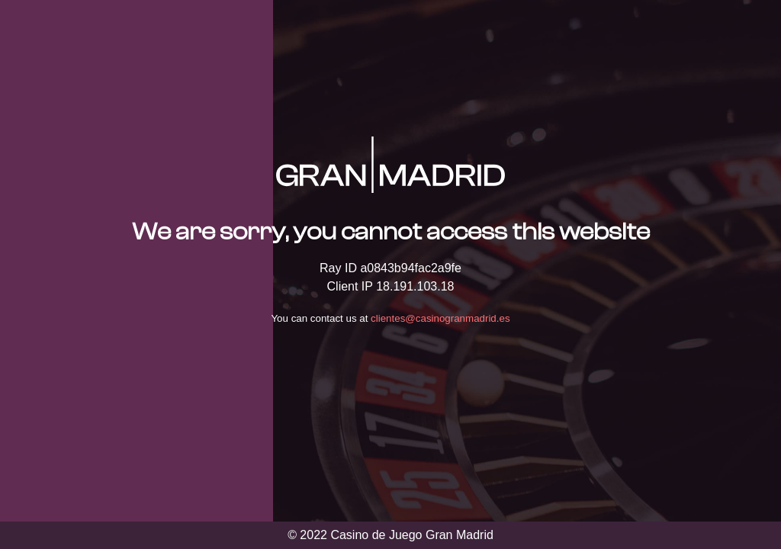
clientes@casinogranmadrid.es (440, 318)
